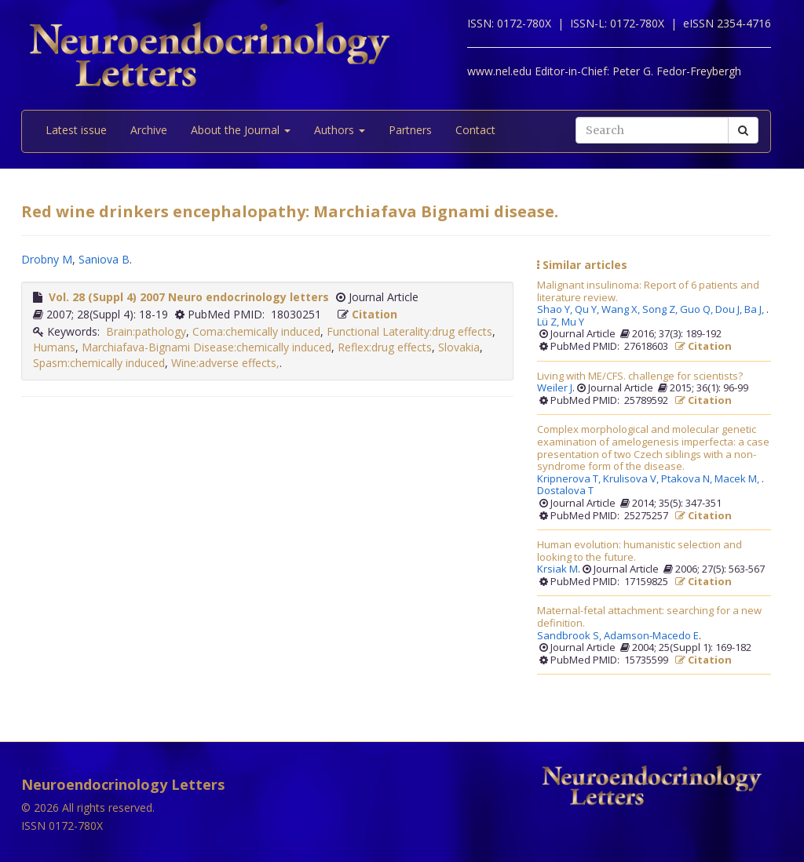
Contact (475, 129)
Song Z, (661, 310)
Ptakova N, (687, 479)
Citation (374, 314)
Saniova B (104, 259)
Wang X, (621, 310)
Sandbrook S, (570, 636)
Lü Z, (549, 322)
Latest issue (76, 129)
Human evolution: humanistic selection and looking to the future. (639, 551)
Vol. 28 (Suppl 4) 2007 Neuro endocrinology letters (189, 296)
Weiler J (554, 388)
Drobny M (46, 259)
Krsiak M (557, 569)
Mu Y (572, 322)
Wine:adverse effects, (225, 362)
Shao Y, (556, 310)
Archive (148, 129)
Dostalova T (565, 491)
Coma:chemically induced (256, 331)
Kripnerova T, (570, 479)
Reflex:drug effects (385, 347)
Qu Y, (588, 310)
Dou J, (729, 310)
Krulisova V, (632, 479)
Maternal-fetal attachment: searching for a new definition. (649, 617)
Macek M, (738, 479)
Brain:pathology (146, 331)
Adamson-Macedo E (651, 636)
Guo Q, (697, 310)
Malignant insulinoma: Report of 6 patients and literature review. (648, 291)
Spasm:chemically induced (99, 362)
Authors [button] (339, 129)
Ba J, (755, 310)
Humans (54, 347)
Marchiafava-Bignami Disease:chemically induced (206, 347)
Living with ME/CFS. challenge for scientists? (640, 376)
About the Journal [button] (241, 129)
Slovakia (459, 347)
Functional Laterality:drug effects (409, 331)
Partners (410, 129)
